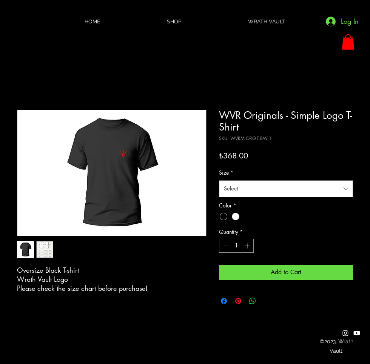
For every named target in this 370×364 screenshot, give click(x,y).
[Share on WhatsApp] (252, 301)
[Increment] (248, 245)
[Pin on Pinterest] (238, 301)
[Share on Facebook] (223, 301)
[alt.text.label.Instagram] (345, 333)
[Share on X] (266, 301)
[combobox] (286, 188)
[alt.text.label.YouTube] (357, 333)
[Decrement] (225, 245)
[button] (348, 42)
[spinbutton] (236, 245)
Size (226, 172)
